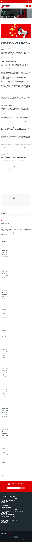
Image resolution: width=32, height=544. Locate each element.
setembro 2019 (5, 389)
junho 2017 (4, 446)
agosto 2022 (4, 328)
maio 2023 (4, 309)
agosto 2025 (4, 258)
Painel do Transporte (6, 471)
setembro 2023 (5, 300)
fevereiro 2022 (5, 340)
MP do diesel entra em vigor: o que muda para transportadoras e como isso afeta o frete (15, 226)
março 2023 (4, 313)
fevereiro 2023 (5, 315)
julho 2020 (4, 374)
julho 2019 (4, 393)
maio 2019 (3, 397)
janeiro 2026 (4, 248)
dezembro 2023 (5, 294)
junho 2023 (4, 307)
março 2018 (4, 427)
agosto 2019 (4, 391)
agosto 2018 (4, 416)
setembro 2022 (5, 326)
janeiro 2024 (4, 292)
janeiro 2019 (4, 406)
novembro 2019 (5, 387)
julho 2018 (4, 418)
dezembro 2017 (5, 433)
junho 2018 (4, 420)
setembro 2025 (5, 256)
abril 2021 (4, 359)
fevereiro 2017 (5, 454)
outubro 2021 (4, 349)
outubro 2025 (4, 254)
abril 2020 (4, 380)
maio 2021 (3, 357)
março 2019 (4, 401)
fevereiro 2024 (5, 290)
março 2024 (4, 288)
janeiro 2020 (4, 385)
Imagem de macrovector (5, 177)
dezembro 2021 (5, 345)
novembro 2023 (5, 296)
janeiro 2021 (4, 366)
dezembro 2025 (5, 250)
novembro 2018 (5, 410)
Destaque (4, 464)
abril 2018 (4, 425)
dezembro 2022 (5, 319)
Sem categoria (5, 473)
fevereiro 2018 (5, 429)
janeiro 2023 (4, 317)
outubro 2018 (4, 412)
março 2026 (4, 246)
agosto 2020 (4, 372)
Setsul (3, 475)
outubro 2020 (5, 370)
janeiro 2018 (4, 431)
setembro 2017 (5, 439)
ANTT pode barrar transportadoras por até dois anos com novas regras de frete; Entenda (15, 227)
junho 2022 (4, 332)
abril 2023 (4, 311)
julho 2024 (4, 279)
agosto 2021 (4, 353)
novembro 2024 (5, 271)
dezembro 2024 (5, 269)
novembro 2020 (5, 368)
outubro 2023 (4, 298)
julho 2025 (4, 260)
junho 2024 (4, 281)
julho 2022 (4, 330)
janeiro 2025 (4, 267)
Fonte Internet (5, 466)
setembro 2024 (5, 275)
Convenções (4, 462)
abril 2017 (4, 450)
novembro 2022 (5, 321)
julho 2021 (4, 355)
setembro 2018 (5, 414)
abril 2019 (4, 399)
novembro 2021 (5, 347)
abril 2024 (4, 286)
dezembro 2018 (5, 408)
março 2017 (4, 452)
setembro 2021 (5, 351)
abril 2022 (4, 336)
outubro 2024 (4, 273)
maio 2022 (4, 334)
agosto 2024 (4, 277)
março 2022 (4, 338)
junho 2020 (4, 376)
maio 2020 (4, 378)
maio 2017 (3, 448)
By (28, 539)
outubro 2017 (4, 437)
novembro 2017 (5, 435)
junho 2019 (4, 395)
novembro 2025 (5, 252)
